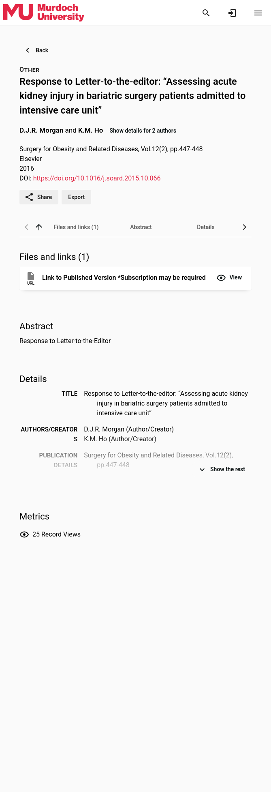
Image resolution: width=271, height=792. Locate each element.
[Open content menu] (258, 13)
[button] (229, 277)
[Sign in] (232, 13)
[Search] (206, 13)
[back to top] (39, 227)
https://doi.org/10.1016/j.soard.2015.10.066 (97, 178)
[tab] (76, 227)
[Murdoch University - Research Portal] (43, 12)
